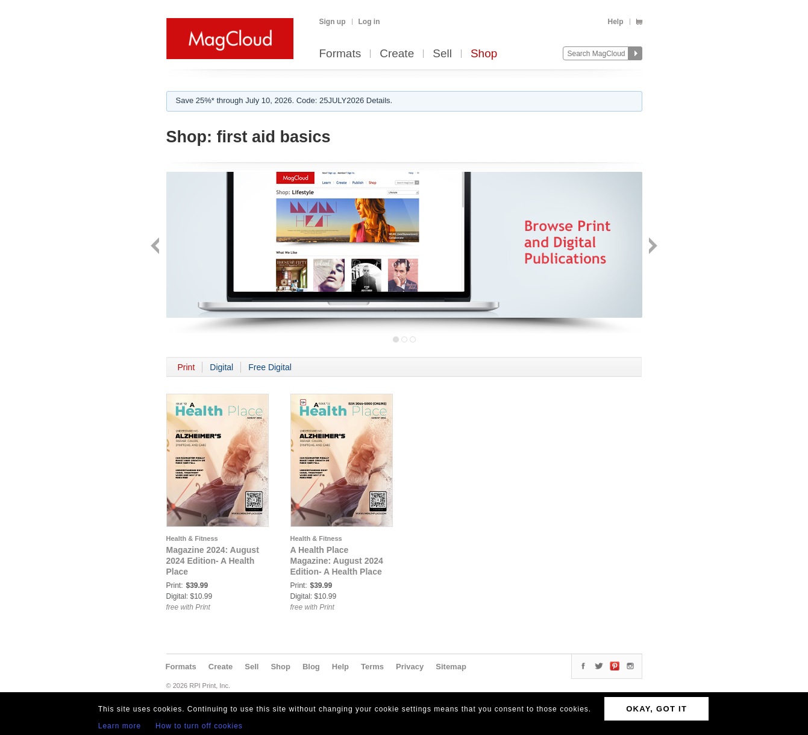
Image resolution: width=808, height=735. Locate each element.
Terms (372, 666)
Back (156, 246)
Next (651, 246)
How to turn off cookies (199, 726)
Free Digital (270, 367)
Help (615, 21)
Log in (369, 21)
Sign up (332, 21)
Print (186, 367)
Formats (340, 54)
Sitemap (451, 666)
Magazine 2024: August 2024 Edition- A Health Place (212, 560)
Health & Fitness (192, 538)
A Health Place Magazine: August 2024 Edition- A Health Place (336, 560)
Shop (484, 54)
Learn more (119, 726)
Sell (442, 54)
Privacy (410, 666)
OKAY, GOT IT (656, 708)
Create (397, 54)
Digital (221, 367)
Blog (311, 666)
